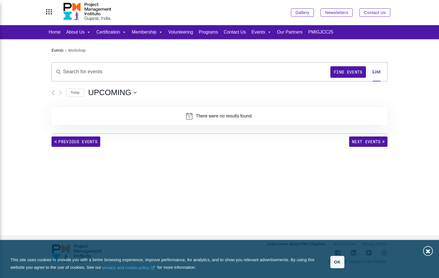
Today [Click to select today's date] (75, 93)
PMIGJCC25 (320, 32)
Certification (111, 32)
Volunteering (180, 32)
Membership (147, 32)
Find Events (348, 72)
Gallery (302, 12)
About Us (78, 32)
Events (261, 32)
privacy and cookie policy (125, 267)
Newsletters (336, 12)
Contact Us (375, 12)
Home (55, 32)
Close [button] (428, 251)
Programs (208, 32)
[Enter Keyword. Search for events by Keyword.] (191, 72)
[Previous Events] (53, 92)
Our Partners (290, 32)
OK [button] (337, 262)
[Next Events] (60, 92)
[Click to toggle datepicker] (112, 92)
